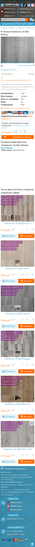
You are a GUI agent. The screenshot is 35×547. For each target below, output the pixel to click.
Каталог (12, 28)
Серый (31, 74)
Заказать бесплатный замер (17, 24)
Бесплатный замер (15, 531)
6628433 (16, 502)
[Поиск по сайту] (26, 19)
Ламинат (21, 28)
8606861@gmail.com (26, 9)
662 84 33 (9, 8)
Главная (4, 28)
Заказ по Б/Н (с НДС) (27, 16)
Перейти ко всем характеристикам (15, 108)
